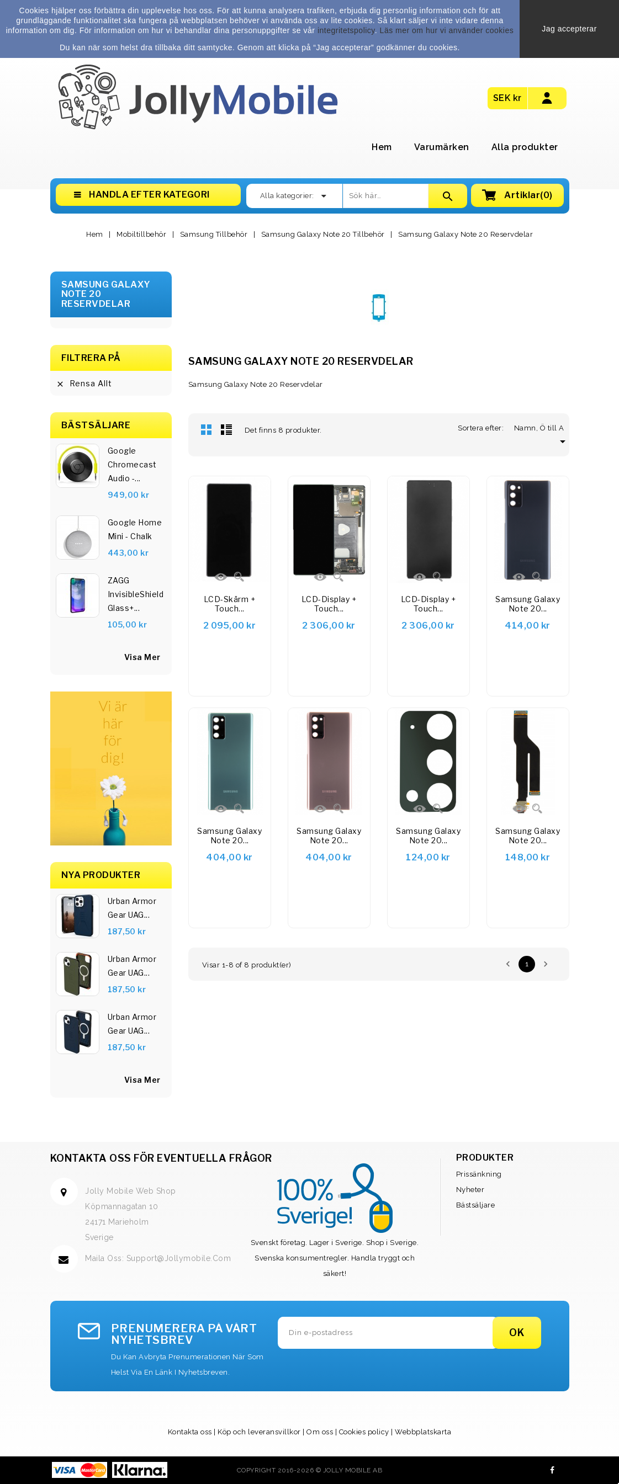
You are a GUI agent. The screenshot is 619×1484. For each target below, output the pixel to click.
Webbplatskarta (423, 1432)
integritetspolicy (346, 30)
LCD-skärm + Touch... (230, 604)
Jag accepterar (569, 28)
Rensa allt (84, 384)
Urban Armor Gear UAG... (132, 907)
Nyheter (470, 1189)
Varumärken (441, 147)
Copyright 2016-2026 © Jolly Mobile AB (310, 1470)
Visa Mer (142, 1079)
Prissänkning (479, 1174)
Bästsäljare (475, 1205)
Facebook (552, 1470)
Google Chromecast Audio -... (132, 464)
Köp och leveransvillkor (259, 1432)
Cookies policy (364, 1432)
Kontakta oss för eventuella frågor (161, 1158)
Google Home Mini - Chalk (135, 529)
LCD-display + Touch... (329, 604)
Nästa (545, 964)
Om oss (319, 1432)
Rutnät (206, 429)
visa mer (142, 657)
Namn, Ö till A (541, 428)
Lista (226, 429)
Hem (382, 147)
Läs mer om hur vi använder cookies (447, 30)
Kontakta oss (190, 1432)
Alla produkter (524, 147)
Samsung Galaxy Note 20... (527, 604)
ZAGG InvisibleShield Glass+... (136, 594)
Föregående (508, 964)
